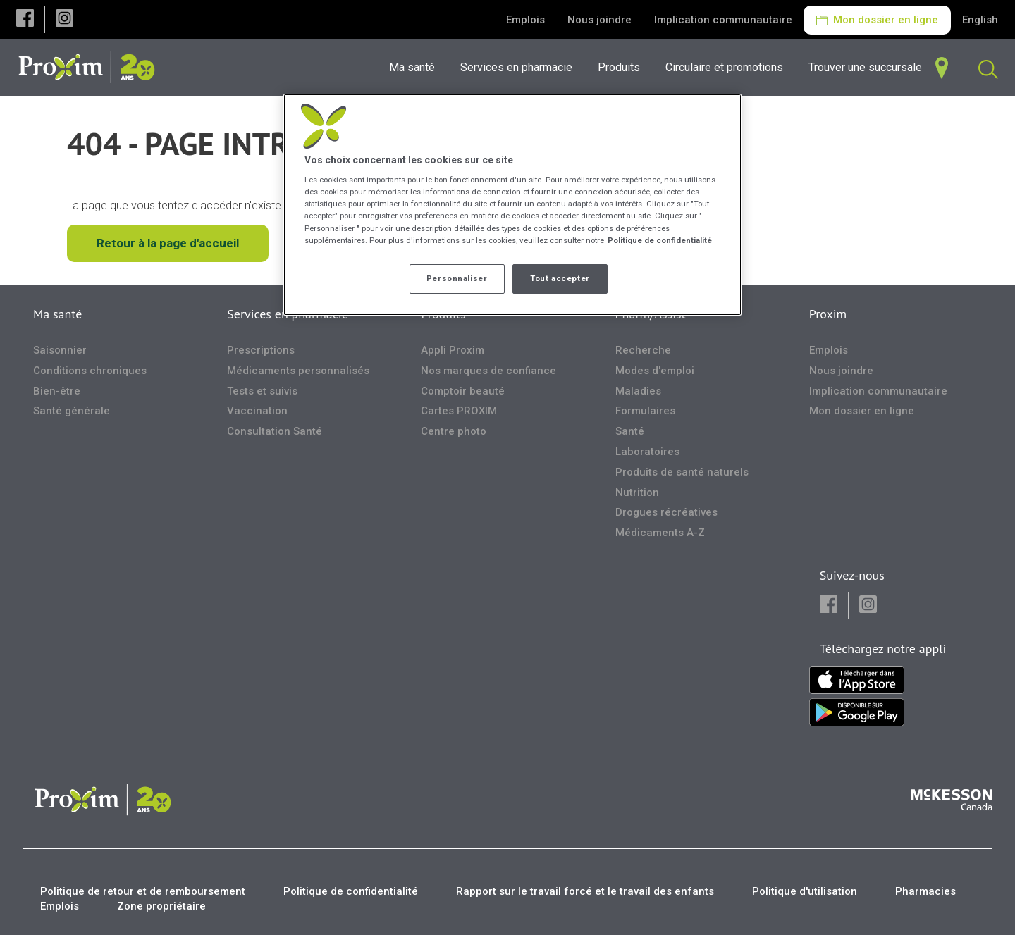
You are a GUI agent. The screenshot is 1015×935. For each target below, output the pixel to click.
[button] (25, 19)
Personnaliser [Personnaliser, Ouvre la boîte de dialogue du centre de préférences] (456, 278)
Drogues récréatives (666, 512)
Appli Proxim (452, 350)
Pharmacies (925, 891)
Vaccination (257, 410)
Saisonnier (60, 350)
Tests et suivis (262, 391)
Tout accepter (559, 278)
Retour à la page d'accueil (168, 243)
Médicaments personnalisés (298, 370)
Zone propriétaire (161, 906)
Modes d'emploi (654, 370)
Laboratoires (647, 451)
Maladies (638, 391)
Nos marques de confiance (488, 370)
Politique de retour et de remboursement (142, 891)
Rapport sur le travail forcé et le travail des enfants (585, 891)
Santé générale (71, 410)
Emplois (525, 19)
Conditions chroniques (90, 370)
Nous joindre (599, 19)
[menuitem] (520, 67)
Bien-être (56, 391)
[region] (512, 205)
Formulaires (645, 410)
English (980, 19)
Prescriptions (261, 350)
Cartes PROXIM (459, 410)
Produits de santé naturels (682, 472)
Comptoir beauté (463, 391)
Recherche (643, 350)
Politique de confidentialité (350, 891)
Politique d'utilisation (804, 891)
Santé (629, 431)
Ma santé (57, 314)
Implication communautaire (723, 19)
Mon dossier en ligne (877, 19)
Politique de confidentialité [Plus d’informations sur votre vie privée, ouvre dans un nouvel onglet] (660, 240)
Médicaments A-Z (660, 532)
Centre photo (453, 431)
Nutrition (637, 492)
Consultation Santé (274, 431)
